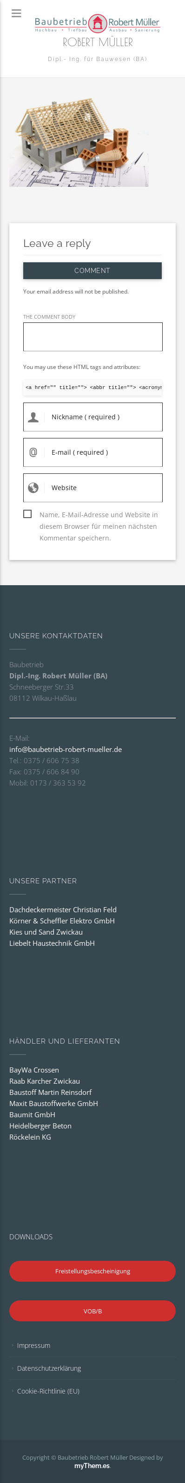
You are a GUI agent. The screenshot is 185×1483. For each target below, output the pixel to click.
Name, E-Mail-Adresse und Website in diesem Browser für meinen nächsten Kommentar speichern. (99, 515)
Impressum (33, 1345)
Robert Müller (98, 41)
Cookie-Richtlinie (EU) (48, 1391)
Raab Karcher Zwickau (44, 1081)
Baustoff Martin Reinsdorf (50, 1092)
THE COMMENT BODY (49, 316)
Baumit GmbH (32, 1114)
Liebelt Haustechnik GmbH (52, 943)
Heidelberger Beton (40, 1125)
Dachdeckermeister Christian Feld (63, 909)
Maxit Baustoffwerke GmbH (53, 1103)
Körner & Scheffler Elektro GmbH (62, 920)
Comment (92, 270)
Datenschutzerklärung (49, 1368)
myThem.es (92, 1465)
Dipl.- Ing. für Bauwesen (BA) (97, 59)
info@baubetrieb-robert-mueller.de (65, 749)
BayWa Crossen (34, 1069)
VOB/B (93, 1311)
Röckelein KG (30, 1136)
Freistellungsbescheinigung (92, 1271)
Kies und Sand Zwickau (46, 931)
